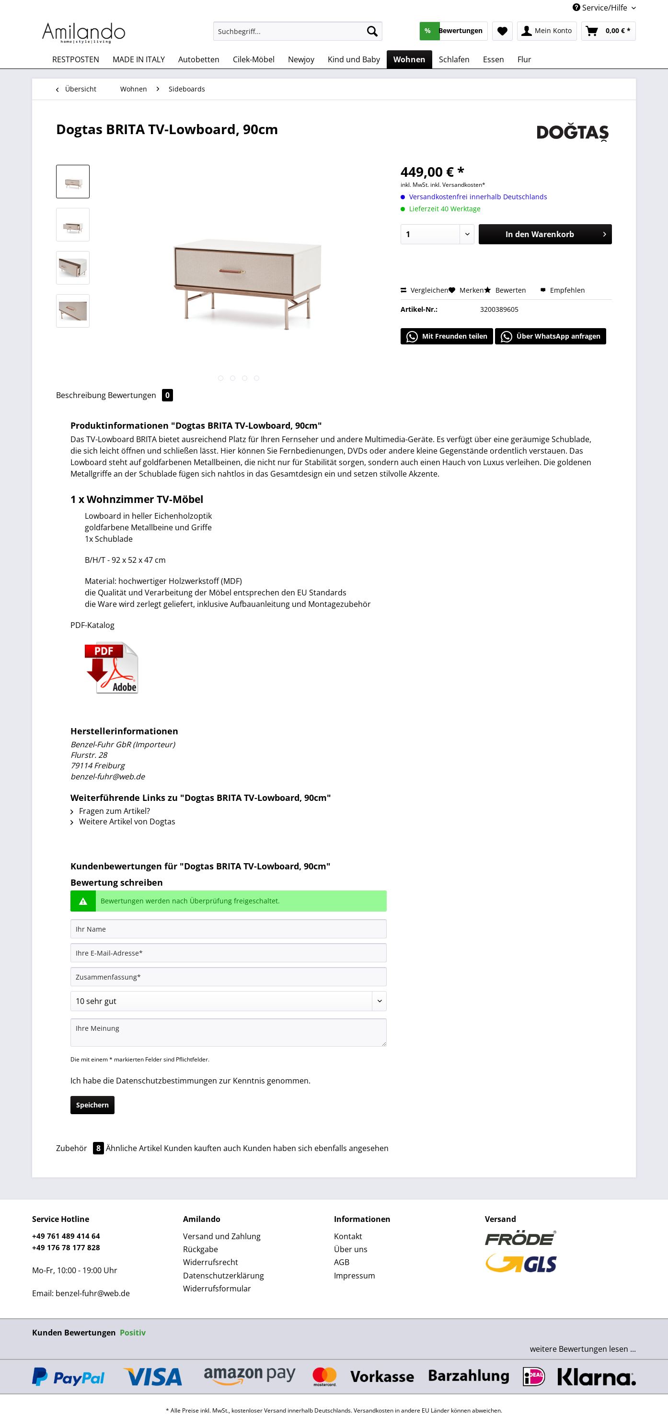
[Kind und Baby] (354, 59)
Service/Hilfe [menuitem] (601, 7)
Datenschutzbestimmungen (166, 1080)
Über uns (351, 1249)
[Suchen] (372, 31)
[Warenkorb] (608, 31)
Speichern (92, 1104)
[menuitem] (297, 36)
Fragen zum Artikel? (110, 811)
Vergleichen (425, 290)
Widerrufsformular (217, 1288)
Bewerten (506, 290)
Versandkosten (373, 1410)
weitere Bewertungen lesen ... (583, 1349)
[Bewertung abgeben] (228, 1001)
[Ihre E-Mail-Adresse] (228, 952)
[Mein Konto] (547, 31)
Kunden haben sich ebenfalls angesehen (316, 1148)
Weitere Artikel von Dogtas (122, 821)
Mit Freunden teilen (446, 336)
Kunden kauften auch (202, 1148)
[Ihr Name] (228, 928)
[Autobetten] (199, 59)
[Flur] (524, 59)
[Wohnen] (409, 59)
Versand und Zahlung (222, 1236)
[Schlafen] (454, 59)
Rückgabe (200, 1249)
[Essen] (493, 59)
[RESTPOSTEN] (76, 59)
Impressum (354, 1275)
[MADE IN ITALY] (139, 59)
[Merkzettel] (502, 31)
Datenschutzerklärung (223, 1275)
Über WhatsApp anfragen (550, 336)
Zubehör (81, 1148)
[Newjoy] (301, 59)
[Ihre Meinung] (228, 1032)
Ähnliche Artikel (134, 1148)
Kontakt (348, 1236)
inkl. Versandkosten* (457, 185)
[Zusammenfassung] (228, 976)
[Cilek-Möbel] (253, 59)
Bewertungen (140, 395)
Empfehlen (562, 290)
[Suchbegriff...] (297, 31)
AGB (341, 1262)
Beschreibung (81, 395)
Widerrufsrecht (210, 1262)
